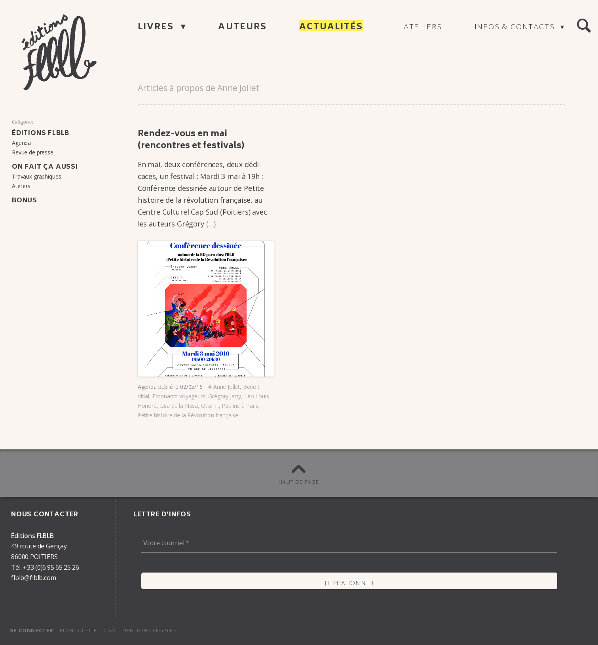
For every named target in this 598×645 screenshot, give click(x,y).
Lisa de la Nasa (179, 405)
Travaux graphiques (36, 176)
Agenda (147, 386)
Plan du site (78, 631)
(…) (211, 223)
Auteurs (242, 27)
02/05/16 (191, 386)
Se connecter (31, 631)
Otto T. (210, 405)
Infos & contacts (516, 27)
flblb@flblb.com (33, 577)
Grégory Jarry (224, 396)
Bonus (24, 200)
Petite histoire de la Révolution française (188, 415)
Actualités (331, 27)
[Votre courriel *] (349, 543)
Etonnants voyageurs (178, 396)
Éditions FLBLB (40, 133)
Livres (157, 27)
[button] (584, 26)
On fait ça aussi (45, 167)
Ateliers (423, 27)
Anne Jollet (226, 386)
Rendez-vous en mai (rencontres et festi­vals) (191, 140)
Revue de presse (32, 152)
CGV (109, 631)
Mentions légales (149, 631)
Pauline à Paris (240, 405)
